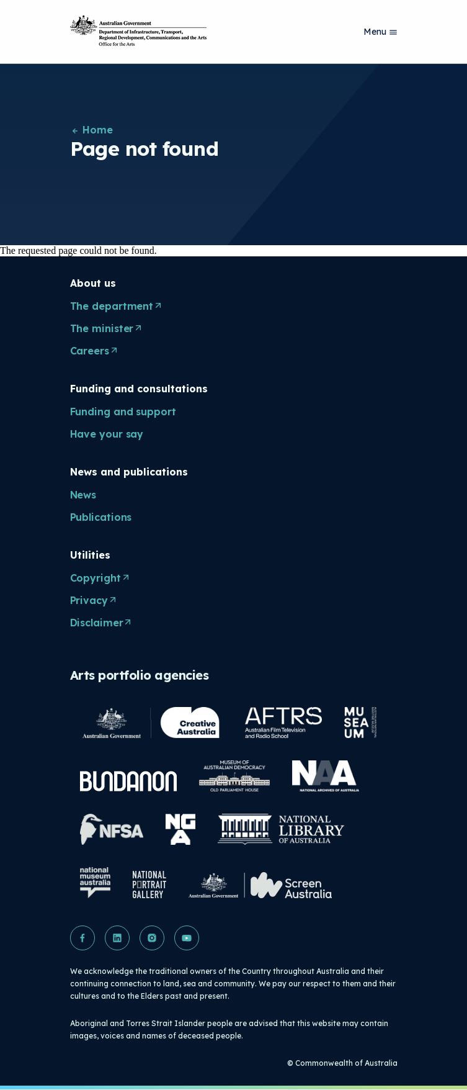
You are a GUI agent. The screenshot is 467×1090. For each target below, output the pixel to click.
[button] (82, 938)
